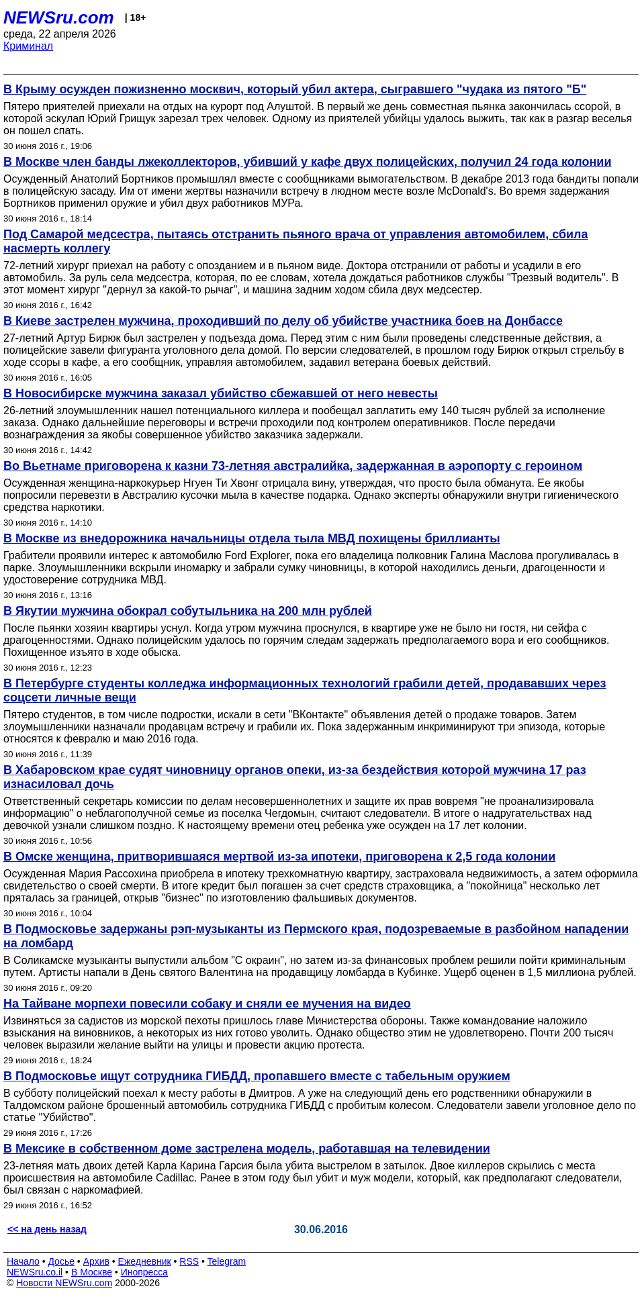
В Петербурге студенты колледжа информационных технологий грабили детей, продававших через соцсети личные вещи (304, 690)
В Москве (91, 1272)
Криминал (28, 46)
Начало (23, 1261)
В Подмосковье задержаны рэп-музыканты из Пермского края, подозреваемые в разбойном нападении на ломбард (316, 936)
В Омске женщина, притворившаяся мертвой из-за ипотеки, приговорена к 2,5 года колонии (279, 856)
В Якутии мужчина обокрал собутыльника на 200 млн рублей (187, 611)
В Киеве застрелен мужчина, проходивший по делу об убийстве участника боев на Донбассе (283, 321)
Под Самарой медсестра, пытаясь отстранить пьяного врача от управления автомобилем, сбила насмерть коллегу (295, 241)
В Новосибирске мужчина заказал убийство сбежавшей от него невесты (220, 393)
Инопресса (145, 1272)
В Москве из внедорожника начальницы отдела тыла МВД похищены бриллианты (251, 538)
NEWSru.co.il (34, 1272)
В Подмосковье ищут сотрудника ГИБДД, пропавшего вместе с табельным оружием (256, 1076)
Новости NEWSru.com (64, 1282)
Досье (61, 1261)
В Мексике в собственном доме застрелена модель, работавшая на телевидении (246, 1148)
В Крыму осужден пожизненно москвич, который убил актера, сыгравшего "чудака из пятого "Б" (294, 89)
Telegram (227, 1261)
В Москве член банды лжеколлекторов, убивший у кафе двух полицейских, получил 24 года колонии (307, 161)
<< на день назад (47, 1229)
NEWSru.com (58, 17)
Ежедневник (144, 1261)
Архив (96, 1261)
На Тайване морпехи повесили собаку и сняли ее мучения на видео (207, 1003)
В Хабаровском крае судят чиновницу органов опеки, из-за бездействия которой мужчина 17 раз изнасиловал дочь (294, 777)
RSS (189, 1261)
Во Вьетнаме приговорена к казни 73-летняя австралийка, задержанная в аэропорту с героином (292, 466)
